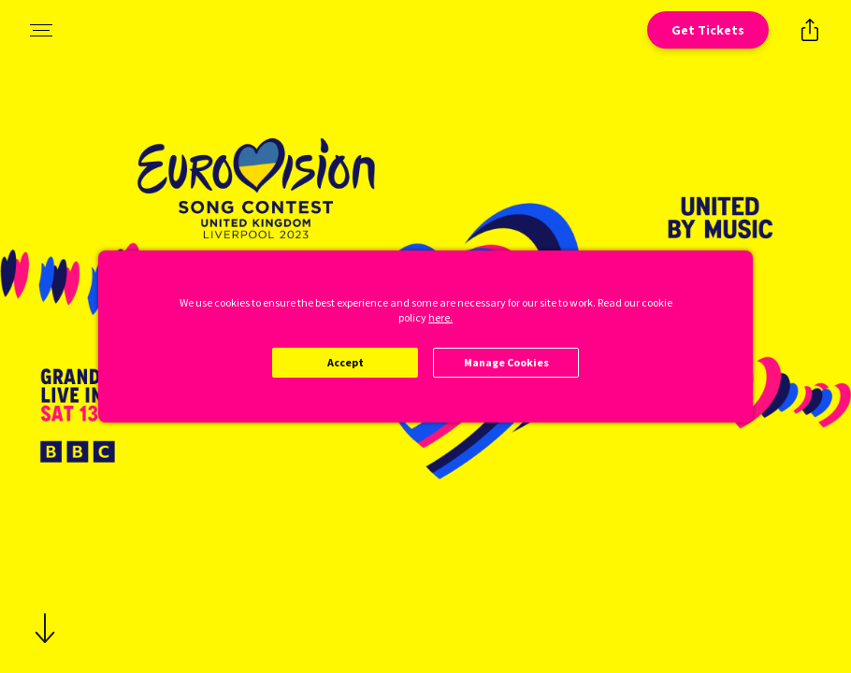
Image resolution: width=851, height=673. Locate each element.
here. (440, 317)
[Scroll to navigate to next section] (45, 627)
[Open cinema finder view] (708, 30)
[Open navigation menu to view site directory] (41, 30)
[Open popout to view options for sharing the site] (810, 30)
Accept (345, 362)
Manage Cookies (506, 362)
